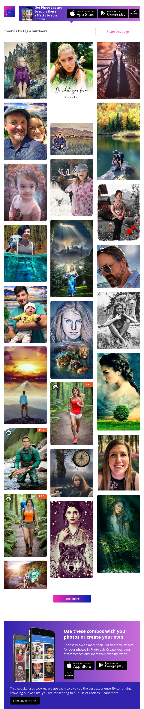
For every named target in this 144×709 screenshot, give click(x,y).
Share (118, 32)
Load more (72, 599)
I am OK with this (25, 701)
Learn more (110, 693)
